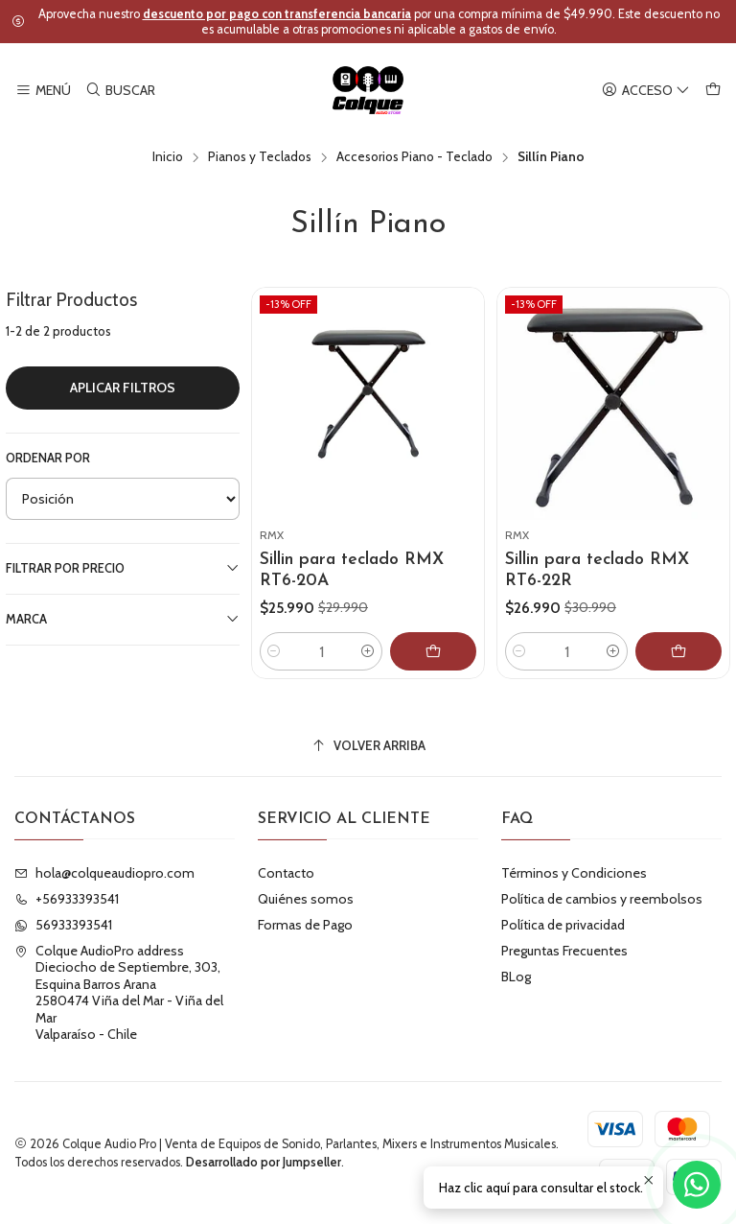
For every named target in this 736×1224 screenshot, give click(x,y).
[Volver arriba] (368, 746)
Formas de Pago (305, 924)
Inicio (167, 157)
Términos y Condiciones (574, 873)
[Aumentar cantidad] (368, 651)
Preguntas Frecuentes (564, 950)
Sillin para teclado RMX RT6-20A (352, 570)
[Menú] (43, 91)
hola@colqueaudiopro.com (104, 873)
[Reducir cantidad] (274, 651)
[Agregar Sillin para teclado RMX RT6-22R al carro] (678, 651)
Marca (123, 618)
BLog (516, 976)
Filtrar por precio (123, 568)
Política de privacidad (563, 924)
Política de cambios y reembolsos (601, 898)
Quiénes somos (306, 898)
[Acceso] (646, 91)
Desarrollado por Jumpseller (263, 1162)
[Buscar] (119, 91)
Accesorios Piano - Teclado (414, 157)
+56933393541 (66, 898)
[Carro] (713, 91)
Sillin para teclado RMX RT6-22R (597, 570)
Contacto (286, 873)
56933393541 (63, 924)
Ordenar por (48, 458)
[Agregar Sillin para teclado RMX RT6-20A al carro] (433, 651)
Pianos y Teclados (259, 157)
